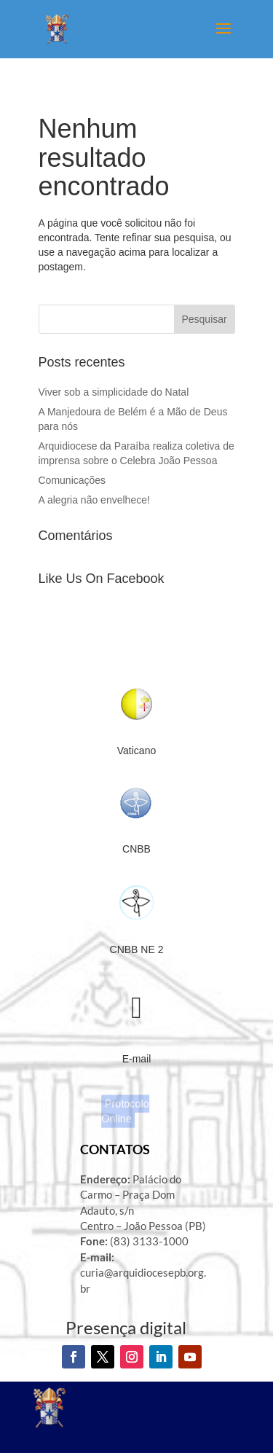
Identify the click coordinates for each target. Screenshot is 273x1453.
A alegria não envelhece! (96, 500)
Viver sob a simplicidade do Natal (114, 392)
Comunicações (72, 480)
